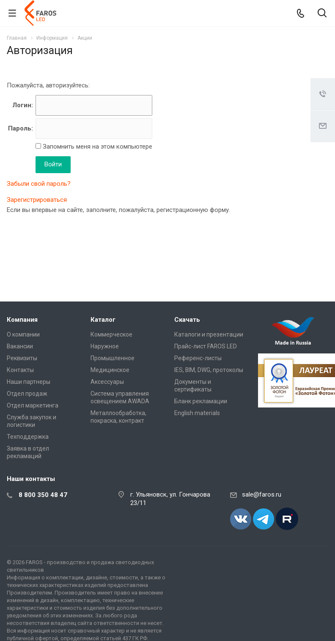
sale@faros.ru (261, 494)
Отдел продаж (27, 393)
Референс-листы (198, 358)
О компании (23, 334)
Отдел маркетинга (32, 405)
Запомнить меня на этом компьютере (96, 146)
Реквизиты (22, 358)
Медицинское (110, 370)
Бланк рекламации (200, 401)
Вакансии (20, 346)
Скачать (187, 319)
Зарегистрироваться (37, 200)
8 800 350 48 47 (43, 495)
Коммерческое (111, 334)
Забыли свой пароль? (39, 183)
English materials (197, 413)
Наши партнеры (28, 381)
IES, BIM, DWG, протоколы (208, 370)
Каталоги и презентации (208, 334)
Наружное (105, 346)
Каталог (103, 319)
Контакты (20, 370)
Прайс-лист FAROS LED (205, 346)
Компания (22, 319)
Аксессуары (107, 381)
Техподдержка (28, 436)
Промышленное (113, 358)
